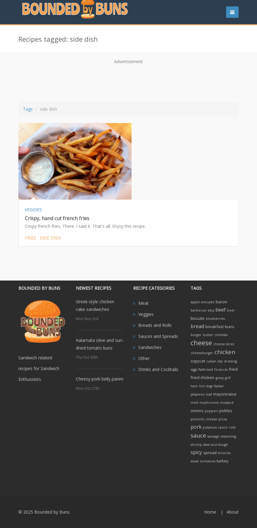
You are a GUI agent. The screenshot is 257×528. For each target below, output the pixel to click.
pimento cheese (204, 419)
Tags (28, 109)
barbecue (199, 310)
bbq (211, 310)
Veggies (146, 314)
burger (196, 335)
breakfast (214, 326)
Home (210, 512)
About (233, 512)
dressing (230, 361)
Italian (219, 386)
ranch (223, 427)
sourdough (219, 444)
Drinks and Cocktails (158, 369)
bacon (221, 301)
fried (233, 369)
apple (195, 302)
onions (197, 410)
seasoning (228, 436)
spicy (196, 452)
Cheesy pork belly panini (99, 379)
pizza (222, 419)
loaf (209, 394)
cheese (201, 342)
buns (229, 326)
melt (194, 402)
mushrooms (209, 402)
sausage (213, 436)
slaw (206, 444)
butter (208, 335)
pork (196, 426)
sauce (198, 435)
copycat (198, 361)
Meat (143, 303)
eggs (194, 369)
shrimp (196, 444)
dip (220, 361)
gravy (220, 378)
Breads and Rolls (155, 325)
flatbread (205, 369)
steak (195, 461)
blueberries (215, 318)
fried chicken (202, 377)
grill (228, 378)
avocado (207, 302)
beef (220, 309)
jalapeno (198, 394)
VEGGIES (33, 209)
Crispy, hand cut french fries (57, 218)
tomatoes (207, 461)
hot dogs (206, 386)
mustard (226, 402)
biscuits (198, 318)
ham (194, 386)
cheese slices (223, 344)
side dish (50, 238)
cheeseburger (202, 353)
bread (197, 326)
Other (144, 358)
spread (210, 452)
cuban (211, 361)
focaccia (221, 369)
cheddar (221, 335)
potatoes (210, 427)
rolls (232, 427)
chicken (224, 352)
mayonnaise (225, 394)
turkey (223, 461)
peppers (211, 411)
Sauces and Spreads (158, 336)
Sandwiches (150, 347)
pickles (225, 410)
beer (231, 310)
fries (30, 238)
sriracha (224, 453)
